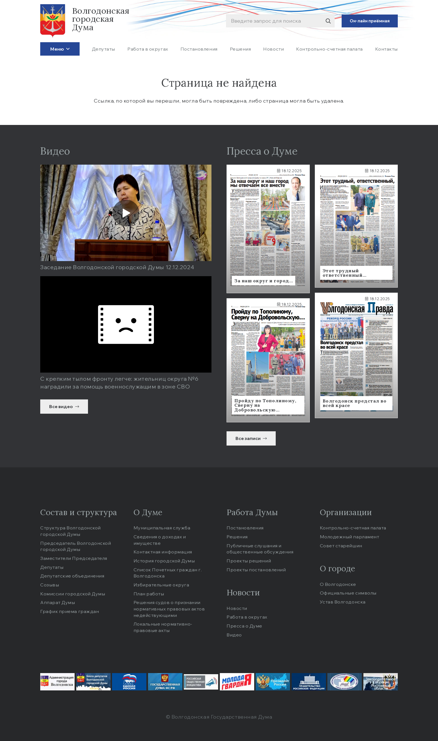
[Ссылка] (268, 229)
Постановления (245, 528)
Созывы (49, 585)
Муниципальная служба (162, 528)
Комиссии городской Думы (72, 593)
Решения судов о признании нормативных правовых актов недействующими (169, 609)
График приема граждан (69, 611)
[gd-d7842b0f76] (165, 681)
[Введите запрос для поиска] (280, 21)
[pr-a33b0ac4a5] (273, 681)
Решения (237, 536)
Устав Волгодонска (343, 602)
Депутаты (51, 567)
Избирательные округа (161, 585)
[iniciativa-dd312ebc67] (201, 682)
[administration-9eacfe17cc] (57, 681)
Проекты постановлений (256, 569)
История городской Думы (164, 561)
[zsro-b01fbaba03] (380, 681)
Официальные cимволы (348, 593)
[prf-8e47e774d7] (309, 681)
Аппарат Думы (57, 602)
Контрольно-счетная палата (353, 528)
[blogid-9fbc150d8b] (93, 681)
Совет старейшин (341, 545)
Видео (234, 635)
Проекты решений (249, 561)
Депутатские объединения (72, 576)
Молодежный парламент (349, 536)
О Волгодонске (338, 584)
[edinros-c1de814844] (129, 681)
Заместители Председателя (73, 558)
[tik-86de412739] (344, 681)
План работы (149, 593)
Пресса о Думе (244, 626)
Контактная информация (163, 552)
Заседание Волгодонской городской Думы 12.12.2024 (117, 267)
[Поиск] (328, 21)
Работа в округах (247, 617)
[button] (67, 48)
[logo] (52, 21)
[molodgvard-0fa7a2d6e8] (237, 681)
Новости (237, 608)
